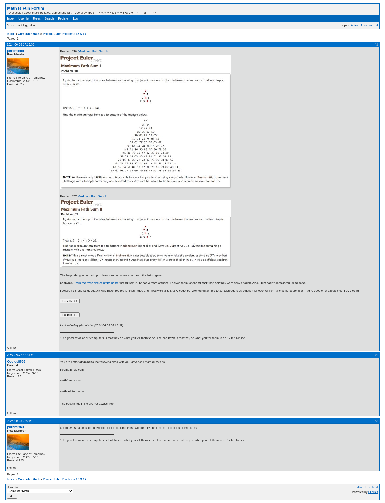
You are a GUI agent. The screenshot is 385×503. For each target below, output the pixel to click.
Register (63, 18)
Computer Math (29, 33)
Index (10, 18)
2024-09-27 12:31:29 (20, 355)
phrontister (15, 51)
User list (23, 18)
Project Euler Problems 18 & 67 (64, 33)
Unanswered (369, 25)
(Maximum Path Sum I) (92, 51)
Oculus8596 (16, 361)
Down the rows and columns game (96, 282)
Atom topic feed (367, 487)
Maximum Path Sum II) (92, 196)
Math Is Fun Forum (25, 8)
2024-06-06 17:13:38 (20, 44)
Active (355, 25)
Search (49, 18)
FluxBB (373, 492)
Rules (37, 18)
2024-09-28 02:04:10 (20, 420)
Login (76, 18)
